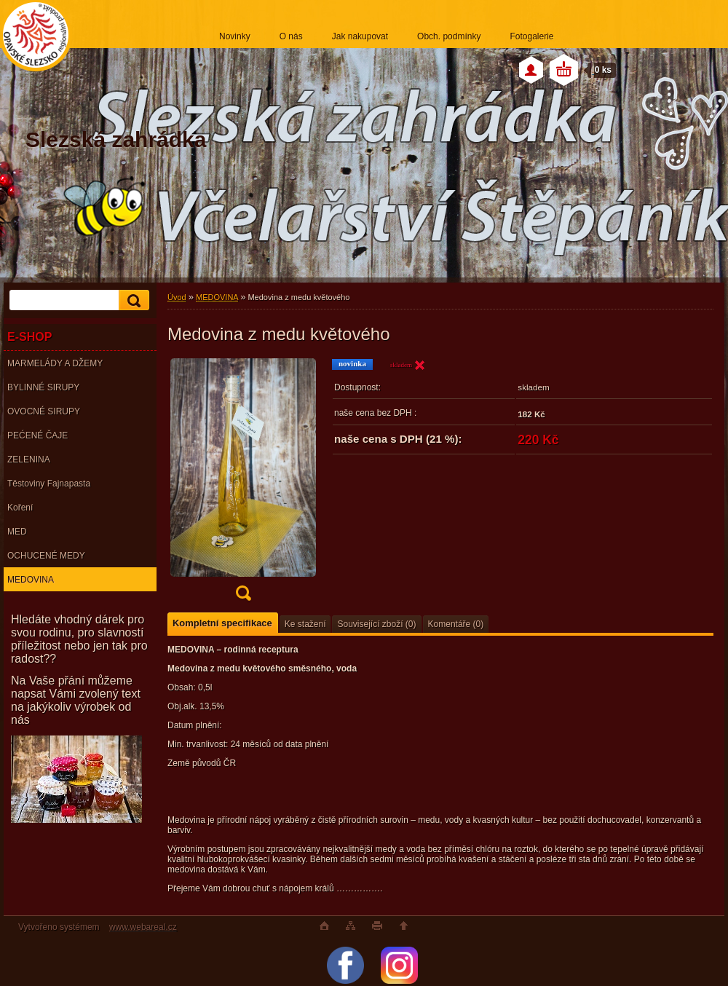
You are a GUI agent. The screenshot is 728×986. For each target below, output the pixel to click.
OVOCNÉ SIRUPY (43, 411)
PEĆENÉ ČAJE (37, 435)
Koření (20, 507)
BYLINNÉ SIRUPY (43, 387)
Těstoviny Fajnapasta (48, 483)
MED (17, 531)
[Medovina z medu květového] (243, 484)
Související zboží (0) (376, 624)
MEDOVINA (30, 580)
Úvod (176, 297)
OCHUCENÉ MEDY (46, 556)
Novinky (234, 36)
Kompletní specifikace (222, 623)
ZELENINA (28, 459)
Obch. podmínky (448, 36)
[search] (132, 300)
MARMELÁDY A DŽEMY (55, 363)
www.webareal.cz (143, 927)
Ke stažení (305, 624)
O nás (291, 36)
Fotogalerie (531, 36)
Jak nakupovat (360, 36)
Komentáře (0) (456, 624)
